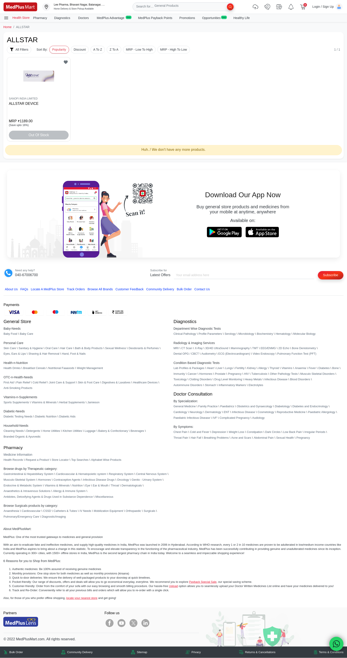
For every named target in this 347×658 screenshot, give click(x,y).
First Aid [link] (9, 382)
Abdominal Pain (264, 438)
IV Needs (85, 511)
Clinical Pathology (185, 334)
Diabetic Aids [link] (67, 416)
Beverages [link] (137, 431)
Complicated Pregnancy (235, 417)
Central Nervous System (151, 474)
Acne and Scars (241, 438)
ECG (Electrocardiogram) (234, 354)
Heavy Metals (253, 379)
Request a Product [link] (37, 460)
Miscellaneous (104, 497)
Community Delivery (160, 289)
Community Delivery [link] (80, 652)
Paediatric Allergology (321, 412)
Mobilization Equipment (108, 511)
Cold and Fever (199, 432)
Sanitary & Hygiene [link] (31, 348)
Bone (335, 368)
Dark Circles (273, 432)
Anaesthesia (11, 511)
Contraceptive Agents (67, 480)
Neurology (196, 412)
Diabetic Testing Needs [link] (18, 416)
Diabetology (282, 406)
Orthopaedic (133, 511)
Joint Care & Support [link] (62, 382)
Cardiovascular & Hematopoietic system (81, 474)
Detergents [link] (33, 431)
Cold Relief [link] (39, 382)
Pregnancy (234, 374)
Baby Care (26, 334)
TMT (255, 348)
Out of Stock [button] (39, 135)
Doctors (84, 18)
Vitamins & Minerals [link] (44, 402)
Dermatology (213, 412)
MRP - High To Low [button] (173, 49)
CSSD (47, 511)
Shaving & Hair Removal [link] (44, 354)
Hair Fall (196, 438)
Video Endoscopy (264, 354)
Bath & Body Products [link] (88, 348)
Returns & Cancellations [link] (260, 652)
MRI (176, 348)
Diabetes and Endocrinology (310, 406)
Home (7, 27)
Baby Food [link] (10, 334)
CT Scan (186, 348)
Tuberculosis (259, 374)
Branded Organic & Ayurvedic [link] (22, 436)
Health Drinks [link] (12, 368)
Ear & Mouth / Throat (106, 485)
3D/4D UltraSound (216, 348)
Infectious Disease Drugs (98, 480)
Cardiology (180, 412)
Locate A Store (47, 289)
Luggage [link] (90, 431)
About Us (11, 289)
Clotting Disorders (200, 379)
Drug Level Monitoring (228, 379)
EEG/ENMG (268, 348)
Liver (219, 368)
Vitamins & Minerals (57, 485)
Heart (210, 368)
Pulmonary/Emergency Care (21, 516)
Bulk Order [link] (16, 652)
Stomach (210, 385)
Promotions (187, 18)
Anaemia (300, 368)
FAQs (24, 289)
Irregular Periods (314, 432)
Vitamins (286, 368)
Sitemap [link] (142, 652)
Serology (230, 334)
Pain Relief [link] (23, 382)
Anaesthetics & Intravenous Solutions (27, 491)
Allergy (262, 368)
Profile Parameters (210, 334)
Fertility (240, 368)
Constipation (254, 432)
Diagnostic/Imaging (54, 516)
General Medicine (185, 406)
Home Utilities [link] (51, 431)
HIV (246, 374)
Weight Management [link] (90, 368)
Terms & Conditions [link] (331, 652)
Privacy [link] (196, 652)
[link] (20, 6)
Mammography (240, 348)
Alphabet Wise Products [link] (106, 460)
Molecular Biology (304, 334)
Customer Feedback (130, 289)
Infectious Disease (275, 379)
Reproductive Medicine (291, 412)
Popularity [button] (59, 49)
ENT (226, 412)
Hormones (44, 480)
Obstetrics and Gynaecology (254, 406)
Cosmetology (266, 412)
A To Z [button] (97, 49)
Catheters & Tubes (65, 511)
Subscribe (330, 275)
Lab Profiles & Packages (189, 368)
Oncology (123, 480)
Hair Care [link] (66, 348)
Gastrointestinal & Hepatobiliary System (28, 474)
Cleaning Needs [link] (14, 431)
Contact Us (202, 289)
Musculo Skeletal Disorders (317, 374)
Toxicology (180, 379)
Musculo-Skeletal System (19, 480)
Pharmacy (40, 18)
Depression (219, 432)
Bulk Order (184, 289)
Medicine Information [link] (18, 455)
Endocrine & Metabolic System (23, 485)
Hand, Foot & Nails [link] (74, 354)
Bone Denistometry (304, 348)
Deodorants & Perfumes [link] (144, 348)
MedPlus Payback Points (155, 18)
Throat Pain (181, 438)
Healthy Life (241, 18)
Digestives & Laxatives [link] (116, 382)
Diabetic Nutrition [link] (45, 416)
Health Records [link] (13, 460)
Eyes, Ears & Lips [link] (15, 354)
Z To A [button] (114, 49)
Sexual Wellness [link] (115, 348)
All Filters (19, 50)
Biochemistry (265, 334)
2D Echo (283, 348)
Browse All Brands (100, 289)
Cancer (192, 374)
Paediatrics (227, 406)
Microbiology (246, 334)
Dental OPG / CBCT (186, 354)
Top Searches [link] (80, 460)
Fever (312, 368)
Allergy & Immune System (69, 491)
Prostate (220, 374)
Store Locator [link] (60, 460)
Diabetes (324, 368)
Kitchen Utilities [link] (72, 431)
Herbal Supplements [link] (72, 402)
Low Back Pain (292, 432)
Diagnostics (62, 18)
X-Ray (199, 348)
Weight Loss (236, 432)
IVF (215, 417)
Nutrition (77, 485)
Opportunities (214, 18)
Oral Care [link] (51, 348)
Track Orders (76, 289)
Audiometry (208, 354)
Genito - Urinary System (147, 480)
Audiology (258, 417)
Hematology (283, 334)
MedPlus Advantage (114, 18)
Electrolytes (256, 385)
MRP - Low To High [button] (139, 49)
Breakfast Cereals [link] (34, 368)
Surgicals (149, 511)
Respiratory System (121, 474)
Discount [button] (80, 49)
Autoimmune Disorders (188, 385)
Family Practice (208, 406)
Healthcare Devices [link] (145, 382)
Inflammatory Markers (232, 385)
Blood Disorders (300, 379)
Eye (87, 485)
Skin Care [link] (10, 348)
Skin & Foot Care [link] (88, 382)
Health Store (17, 18)
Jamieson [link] (93, 402)
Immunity (179, 374)
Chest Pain (180, 432)
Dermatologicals (131, 485)
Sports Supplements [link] (16, 402)
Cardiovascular (31, 511)
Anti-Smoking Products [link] (18, 388)
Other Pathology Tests (284, 374)
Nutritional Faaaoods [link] (61, 368)
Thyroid (274, 368)
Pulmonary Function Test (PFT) (296, 354)
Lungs (229, 368)
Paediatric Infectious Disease (192, 417)
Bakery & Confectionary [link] (113, 431)
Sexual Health (285, 438)
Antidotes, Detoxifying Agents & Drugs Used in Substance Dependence (48, 497)
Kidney (251, 368)
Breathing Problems (216, 438)
